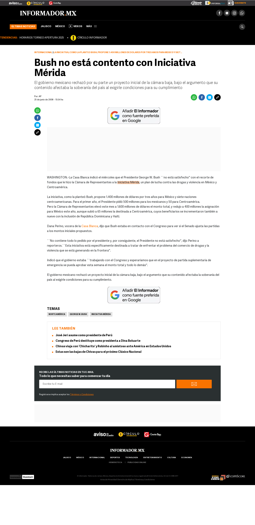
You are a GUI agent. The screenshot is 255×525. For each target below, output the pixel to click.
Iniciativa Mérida (101, 314)
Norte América (57, 314)
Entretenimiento (152, 458)
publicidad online (137, 462)
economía (186, 458)
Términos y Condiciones (82, 395)
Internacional (43, 52)
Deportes (115, 458)
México (60, 26)
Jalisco (46, 26)
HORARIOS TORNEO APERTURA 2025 (41, 38)
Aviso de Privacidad (108, 480)
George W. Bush (78, 314)
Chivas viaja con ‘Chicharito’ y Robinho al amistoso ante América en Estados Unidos (113, 346)
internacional (97, 458)
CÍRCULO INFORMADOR (92, 38)
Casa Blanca (89, 226)
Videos (75, 26)
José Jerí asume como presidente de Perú (84, 335)
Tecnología (131, 458)
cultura (171, 458)
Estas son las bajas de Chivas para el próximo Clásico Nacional (98, 352)
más (91, 26)
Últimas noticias (23, 26)
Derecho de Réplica (126, 480)
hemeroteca (115, 462)
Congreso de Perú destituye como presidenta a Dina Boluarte (98, 341)
